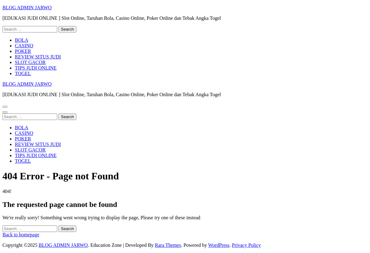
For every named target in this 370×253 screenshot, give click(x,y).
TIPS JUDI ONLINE (36, 68)
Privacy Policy (246, 245)
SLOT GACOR (30, 62)
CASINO (24, 45)
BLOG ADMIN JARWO (27, 7)
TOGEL (23, 73)
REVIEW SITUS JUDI (38, 56)
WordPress (218, 245)
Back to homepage (20, 234)
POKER (23, 51)
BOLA (21, 40)
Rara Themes (168, 245)
